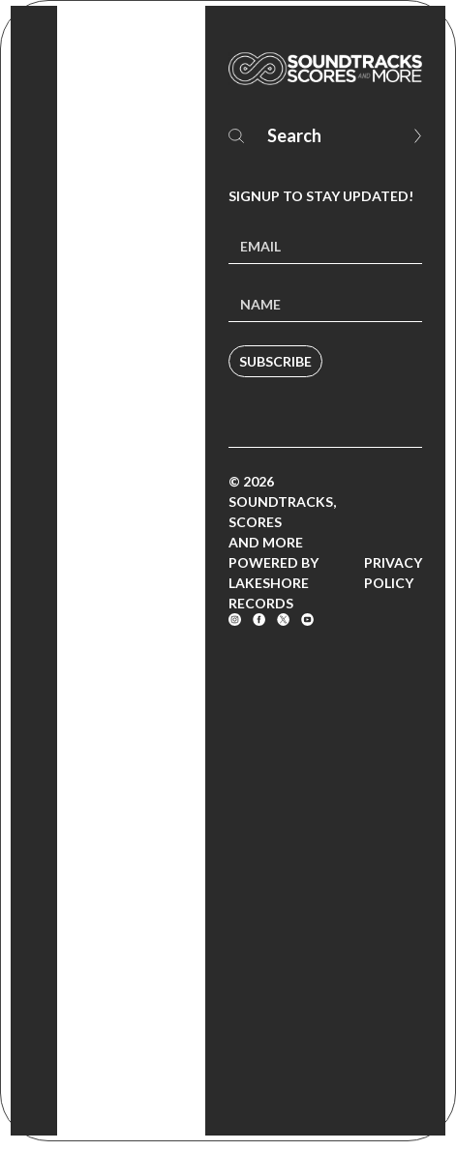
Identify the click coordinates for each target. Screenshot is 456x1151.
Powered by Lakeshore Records (273, 582)
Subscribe (275, 361)
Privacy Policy (393, 572)
